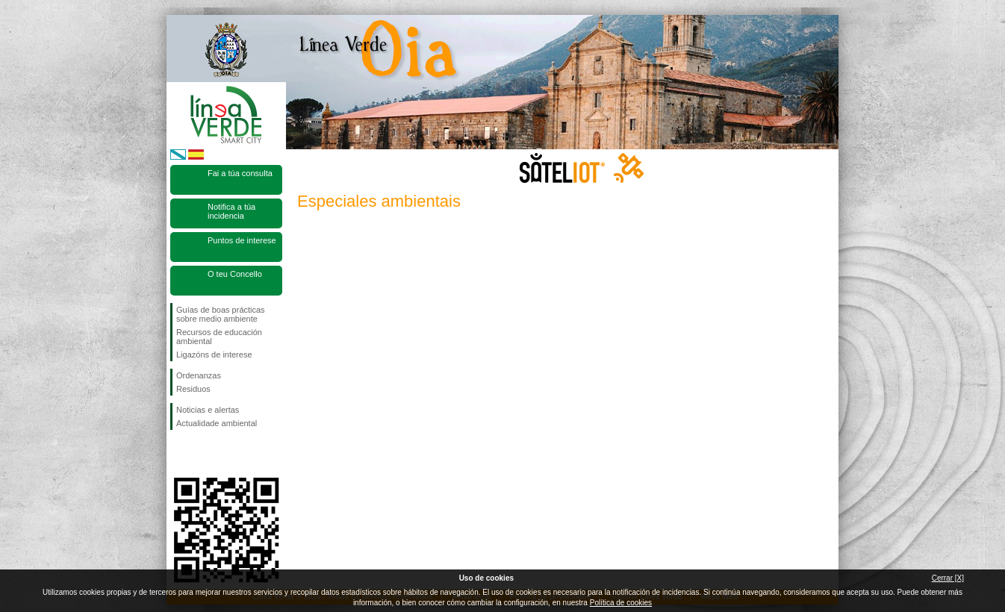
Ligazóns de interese (214, 354)
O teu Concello (235, 273)
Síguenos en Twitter (204, 454)
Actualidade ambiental (216, 423)
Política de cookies (621, 603)
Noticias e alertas (207, 409)
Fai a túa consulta (240, 173)
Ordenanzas (198, 375)
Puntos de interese (242, 240)
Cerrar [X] (948, 578)
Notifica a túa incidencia (231, 211)
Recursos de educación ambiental (219, 337)
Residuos (193, 388)
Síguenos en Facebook (179, 454)
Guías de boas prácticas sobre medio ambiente (220, 314)
